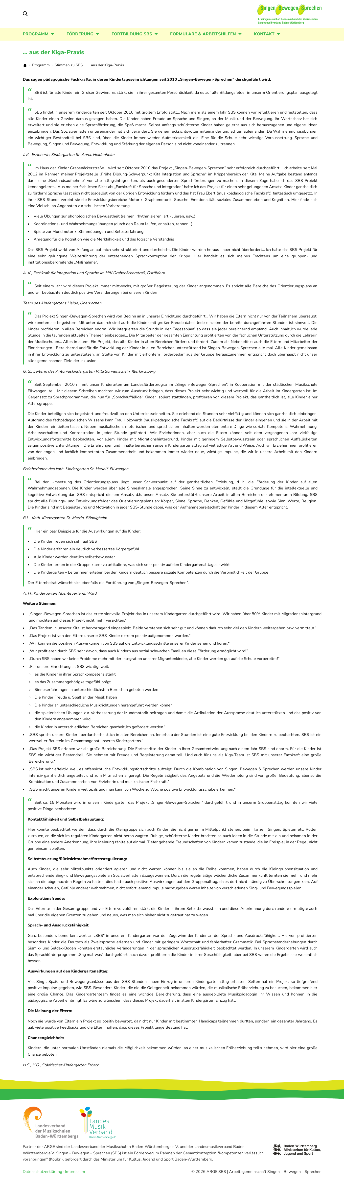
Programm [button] (35, 41)
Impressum (75, 1178)
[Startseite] (278, 17)
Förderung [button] (80, 41)
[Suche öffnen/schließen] (25, 17)
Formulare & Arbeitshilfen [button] (203, 41)
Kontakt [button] (264, 41)
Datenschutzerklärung (42, 1178)
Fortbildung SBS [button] (132, 41)
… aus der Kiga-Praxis (53, 59)
